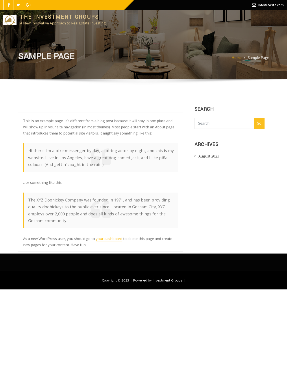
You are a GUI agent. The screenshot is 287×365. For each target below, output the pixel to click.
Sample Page (258, 59)
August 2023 (208, 159)
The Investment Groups (59, 17)
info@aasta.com (271, 5)
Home (237, 59)
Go (259, 126)
